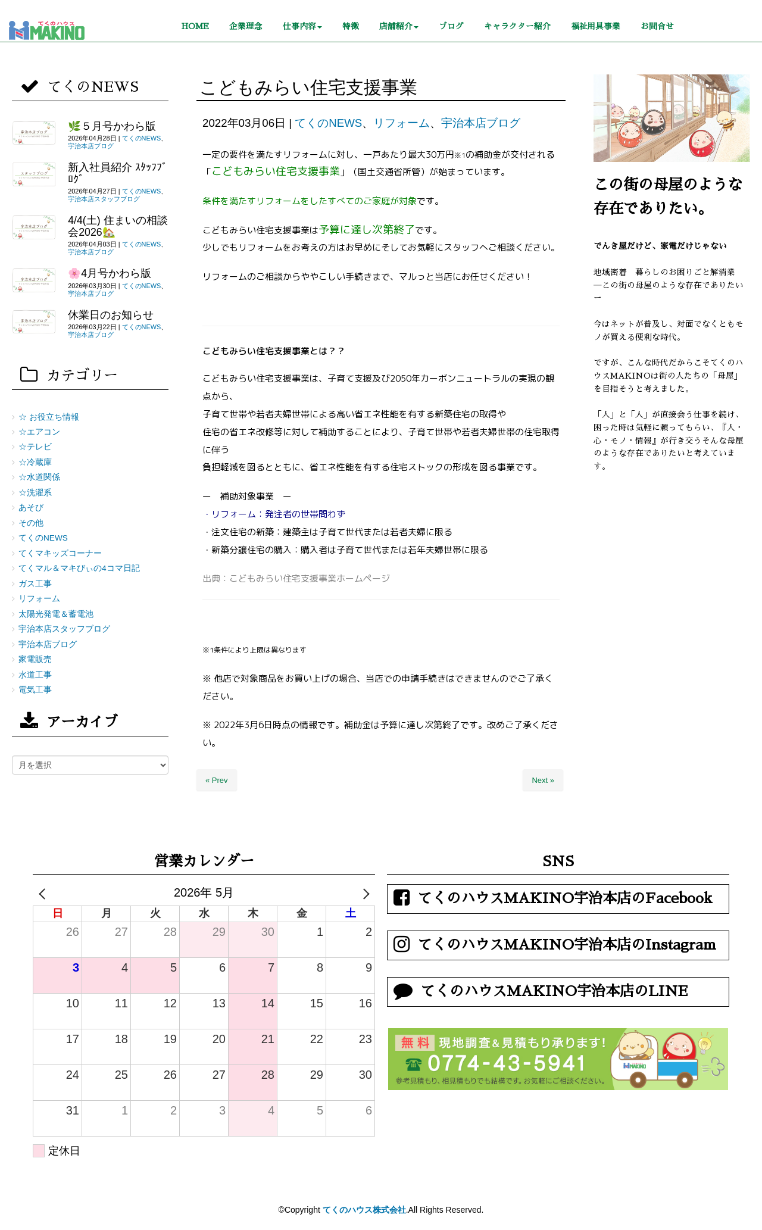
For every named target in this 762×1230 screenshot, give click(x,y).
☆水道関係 (39, 477)
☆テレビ (35, 446)
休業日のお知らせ (111, 315)
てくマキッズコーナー (60, 553)
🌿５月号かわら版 (112, 126)
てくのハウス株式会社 (364, 1210)
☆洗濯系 (35, 492)
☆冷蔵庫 (35, 462)
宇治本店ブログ (480, 123)
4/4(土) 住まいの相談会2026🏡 (117, 226)
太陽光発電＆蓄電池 (55, 614)
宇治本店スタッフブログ (104, 198)
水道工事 (35, 674)
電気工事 (35, 689)
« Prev (216, 780)
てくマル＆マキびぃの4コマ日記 (79, 568)
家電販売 (35, 659)
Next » (543, 780)
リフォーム (401, 123)
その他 (30, 523)
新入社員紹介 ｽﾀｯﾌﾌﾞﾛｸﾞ (117, 173)
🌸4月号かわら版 (109, 273)
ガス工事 (35, 583)
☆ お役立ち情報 (48, 417)
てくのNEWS (328, 123)
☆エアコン (39, 431)
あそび (30, 507)
